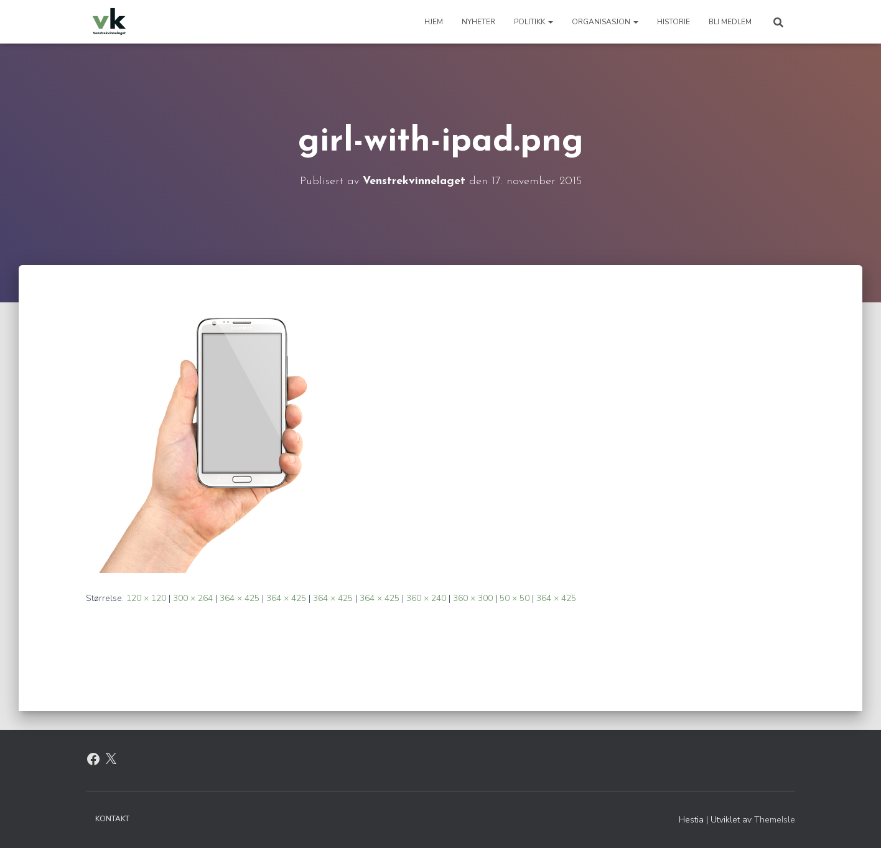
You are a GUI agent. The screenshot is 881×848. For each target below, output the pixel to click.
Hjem (433, 22)
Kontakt (112, 819)
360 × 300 (473, 598)
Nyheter (478, 22)
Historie (673, 22)
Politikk (533, 22)
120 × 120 (146, 598)
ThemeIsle (774, 820)
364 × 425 (239, 598)
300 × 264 (193, 598)
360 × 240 (426, 598)
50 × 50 (514, 598)
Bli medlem (730, 22)
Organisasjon (605, 22)
